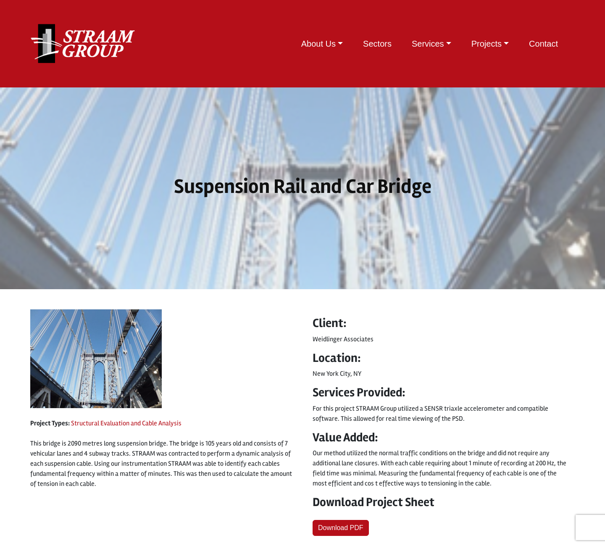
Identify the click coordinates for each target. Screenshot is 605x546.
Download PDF (340, 527)
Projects (486, 43)
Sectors (377, 43)
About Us (318, 43)
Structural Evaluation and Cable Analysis (126, 423)
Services (428, 43)
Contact (543, 43)
